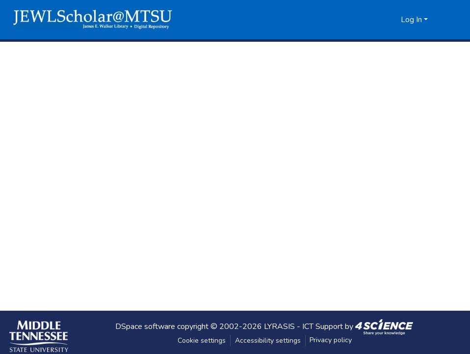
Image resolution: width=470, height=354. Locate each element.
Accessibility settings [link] (268, 340)
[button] (92, 19)
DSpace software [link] (145, 326)
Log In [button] (412, 19)
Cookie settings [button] (202, 340)
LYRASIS (279, 326)
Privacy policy (331, 340)
